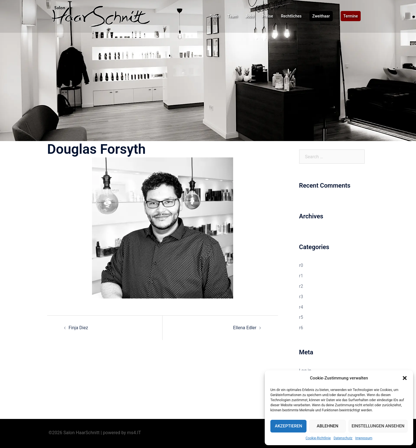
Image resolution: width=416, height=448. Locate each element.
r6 (301, 327)
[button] (405, 378)
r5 (301, 317)
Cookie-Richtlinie (318, 438)
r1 (301, 275)
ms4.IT (134, 432)
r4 (301, 307)
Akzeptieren (288, 426)
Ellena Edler (245, 327)
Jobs (249, 16)
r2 (301, 286)
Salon (215, 16)
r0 (301, 265)
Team (232, 16)
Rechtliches (291, 16)
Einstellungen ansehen (378, 426)
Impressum (363, 438)
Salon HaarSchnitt (82, 432)
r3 (301, 296)
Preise (267, 16)
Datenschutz (343, 438)
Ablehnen (327, 426)
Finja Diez (78, 327)
